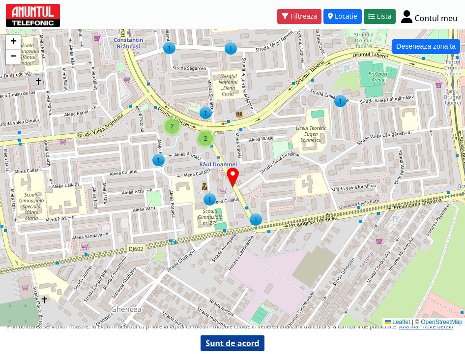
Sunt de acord (232, 343)
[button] (340, 101)
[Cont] (429, 16)
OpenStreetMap (442, 322)
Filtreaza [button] (299, 16)
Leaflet (397, 322)
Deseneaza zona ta (426, 46)
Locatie (342, 16)
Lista (380, 16)
